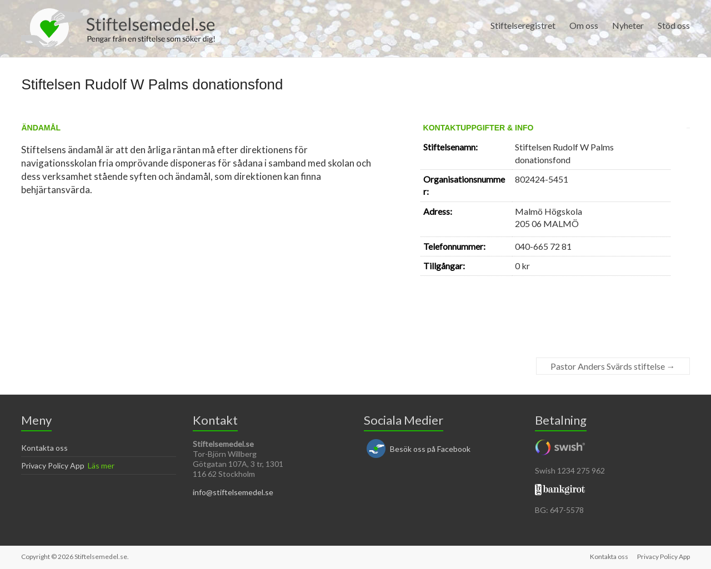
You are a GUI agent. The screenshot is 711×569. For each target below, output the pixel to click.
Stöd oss (674, 25)
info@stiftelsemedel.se (233, 492)
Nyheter (628, 25)
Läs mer (101, 465)
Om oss (583, 25)
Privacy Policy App (52, 465)
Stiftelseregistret (522, 25)
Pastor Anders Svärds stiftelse (612, 366)
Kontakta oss (44, 447)
